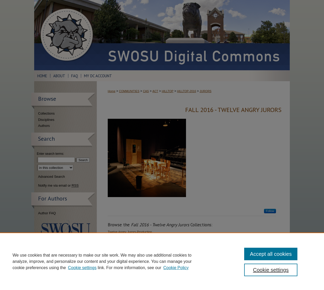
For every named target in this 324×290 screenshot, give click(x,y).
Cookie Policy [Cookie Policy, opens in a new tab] (176, 267)
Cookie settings (82, 267)
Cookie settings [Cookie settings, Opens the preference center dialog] (271, 270)
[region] (162, 261)
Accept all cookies (271, 254)
